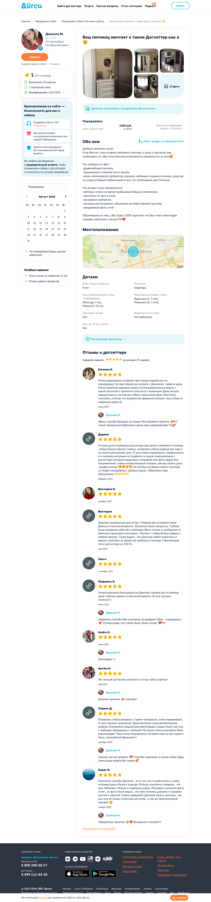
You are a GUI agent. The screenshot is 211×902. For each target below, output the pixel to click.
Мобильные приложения (171, 874)
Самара (150, 892)
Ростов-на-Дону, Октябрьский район (57, 43)
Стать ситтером (131, 6)
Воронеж (116, 888)
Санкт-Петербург (83, 888)
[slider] (114, 360)
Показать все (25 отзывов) (99, 828)
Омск (108, 892)
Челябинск (183, 892)
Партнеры (163, 870)
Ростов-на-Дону (133, 892)
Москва (67, 888)
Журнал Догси (165, 865)
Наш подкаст (130, 871)
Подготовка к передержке (138, 857)
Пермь (117, 892)
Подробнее (39, 125)
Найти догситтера (69, 6)
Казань (148, 888)
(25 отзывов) (43, 75)
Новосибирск (94, 892)
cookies (43, 897)
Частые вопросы (107, 6)
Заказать (34, 57)
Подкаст (150, 6)
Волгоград (102, 888)
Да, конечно (179, 897)
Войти (180, 5)
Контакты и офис (132, 866)
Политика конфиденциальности (39, 892)
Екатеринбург (132, 888)
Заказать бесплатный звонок (39, 857)
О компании (130, 861)
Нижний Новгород (73, 892)
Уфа (172, 892)
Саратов (161, 892)
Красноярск (161, 888)
